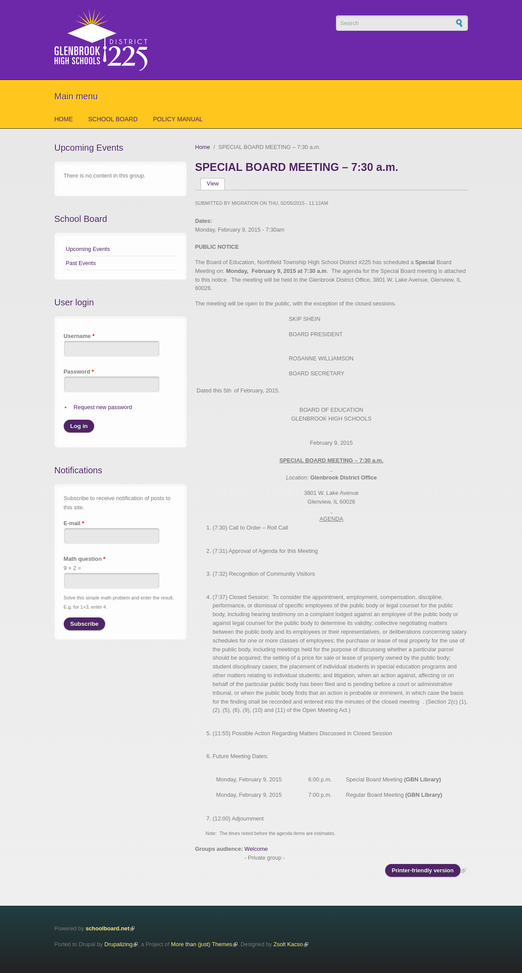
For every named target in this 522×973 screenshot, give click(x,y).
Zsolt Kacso (288, 944)
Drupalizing (118, 944)
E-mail (74, 523)
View (216, 183)
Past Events (81, 263)
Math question (85, 558)
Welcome (256, 849)
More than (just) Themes (201, 944)
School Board (113, 119)
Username (79, 336)
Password (79, 371)
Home (64, 119)
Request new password (102, 407)
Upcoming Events (88, 249)
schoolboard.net (108, 928)
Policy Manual (178, 119)
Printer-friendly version (423, 870)
